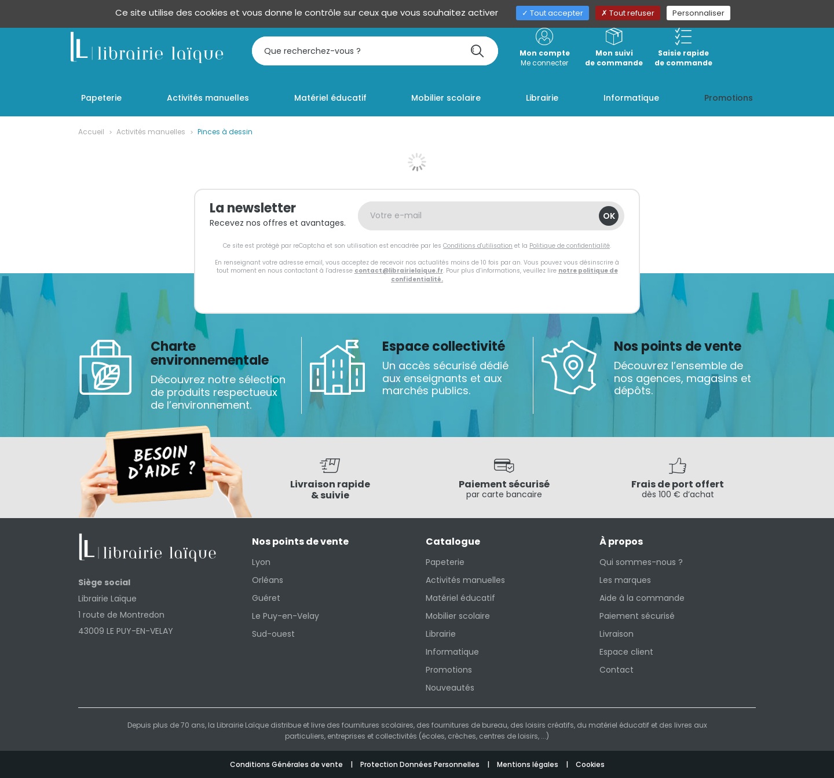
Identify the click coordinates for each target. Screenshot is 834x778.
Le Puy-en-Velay (285, 616)
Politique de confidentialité (569, 245)
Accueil (91, 132)
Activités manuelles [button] (208, 98)
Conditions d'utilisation (478, 245)
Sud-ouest (273, 634)
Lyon (261, 562)
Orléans (267, 580)
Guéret (266, 598)
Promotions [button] (728, 98)
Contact (616, 670)
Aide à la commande (642, 598)
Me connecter (544, 48)
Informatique (452, 652)
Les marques (625, 580)
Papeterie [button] (101, 98)
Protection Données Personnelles (420, 764)
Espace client (626, 652)
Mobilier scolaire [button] (446, 98)
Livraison (616, 634)
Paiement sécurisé (637, 616)
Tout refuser (627, 13)
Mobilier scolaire (458, 616)
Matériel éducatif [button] (330, 98)
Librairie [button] (542, 98)
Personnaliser (698, 13)
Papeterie (445, 562)
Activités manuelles (150, 132)
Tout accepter (552, 13)
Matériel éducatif (460, 598)
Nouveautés (450, 687)
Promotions (449, 670)
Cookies (590, 764)
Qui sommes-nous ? (641, 562)
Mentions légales (528, 764)
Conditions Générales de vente (287, 764)
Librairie (441, 634)
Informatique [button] (631, 98)
